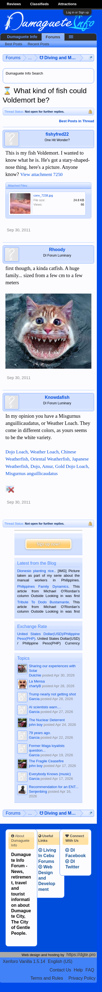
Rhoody (57, 249)
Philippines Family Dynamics (42, 586)
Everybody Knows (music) (50, 774)
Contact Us (60, 970)
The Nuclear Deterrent (47, 720)
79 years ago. (40, 733)
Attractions (67, 4)
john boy (35, 725)
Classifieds (39, 4)
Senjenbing (38, 791)
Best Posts (13, 44)
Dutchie (35, 675)
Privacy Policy (82, 978)
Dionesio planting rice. (36, 571)
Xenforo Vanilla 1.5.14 (24, 961)
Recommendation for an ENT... (53, 787)
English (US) (60, 961)
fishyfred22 (57, 134)
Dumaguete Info (22, 37)
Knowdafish (57, 397)
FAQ (89, 970)
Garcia (34, 699)
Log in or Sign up (77, 12)
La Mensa (37, 681)
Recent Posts (38, 44)
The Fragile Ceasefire (46, 761)
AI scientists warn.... (45, 707)
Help (78, 970)
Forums (53, 37)
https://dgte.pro (81, 954)
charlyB (35, 686)
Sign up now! (48, 544)
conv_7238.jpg (43, 195)
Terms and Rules (46, 978)
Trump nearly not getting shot (52, 694)
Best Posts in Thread (76, 121)
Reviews (14, 4)
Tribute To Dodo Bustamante (43, 602)
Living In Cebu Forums (47, 856)
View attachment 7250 (41, 174)
